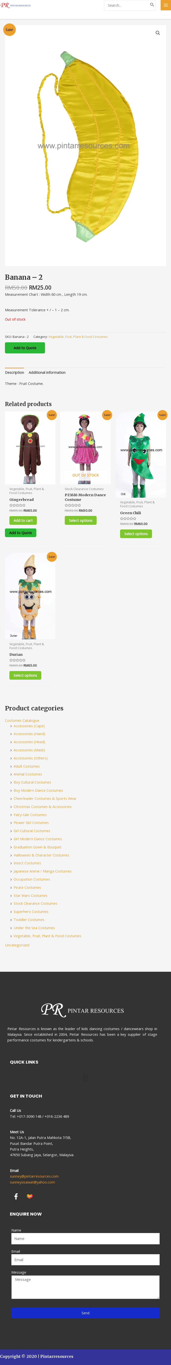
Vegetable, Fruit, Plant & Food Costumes (78, 336)
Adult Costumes (27, 766)
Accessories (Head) (29, 742)
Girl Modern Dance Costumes (38, 839)
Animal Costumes (28, 774)
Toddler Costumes (29, 920)
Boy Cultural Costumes (32, 782)
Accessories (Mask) (29, 750)
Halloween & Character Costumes (41, 855)
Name (16, 1230)
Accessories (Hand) (29, 734)
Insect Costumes (27, 863)
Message (18, 1272)
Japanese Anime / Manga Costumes (43, 871)
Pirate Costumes (27, 888)
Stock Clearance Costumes (35, 904)
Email (15, 1251)
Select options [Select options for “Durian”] (26, 675)
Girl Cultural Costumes (32, 831)
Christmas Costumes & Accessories (43, 807)
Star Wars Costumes (30, 896)
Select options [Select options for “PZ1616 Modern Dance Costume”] (82, 520)
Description (14, 372)
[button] (85, 1078)
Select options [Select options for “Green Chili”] (137, 533)
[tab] (14, 372)
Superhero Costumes (31, 912)
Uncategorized (17, 945)
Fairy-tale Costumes (30, 815)
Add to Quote (25, 347)
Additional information (47, 372)
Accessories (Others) (31, 758)
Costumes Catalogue (22, 721)
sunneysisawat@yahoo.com (32, 1182)
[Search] (152, 5)
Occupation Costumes (32, 879)
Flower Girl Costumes (31, 823)
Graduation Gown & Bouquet (38, 847)
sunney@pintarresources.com (34, 1176)
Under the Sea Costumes (34, 928)
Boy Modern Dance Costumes (38, 791)
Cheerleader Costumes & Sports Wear (45, 799)
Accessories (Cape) (29, 726)
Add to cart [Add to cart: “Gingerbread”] (24, 520)
